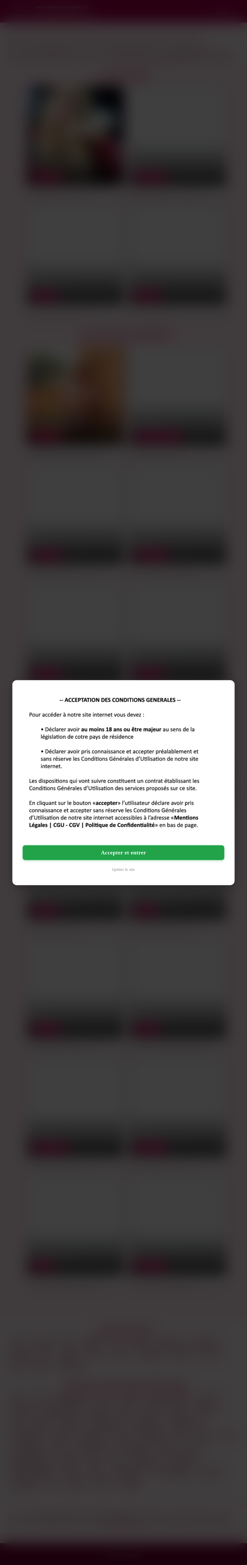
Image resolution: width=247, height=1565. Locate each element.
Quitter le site (123, 869)
